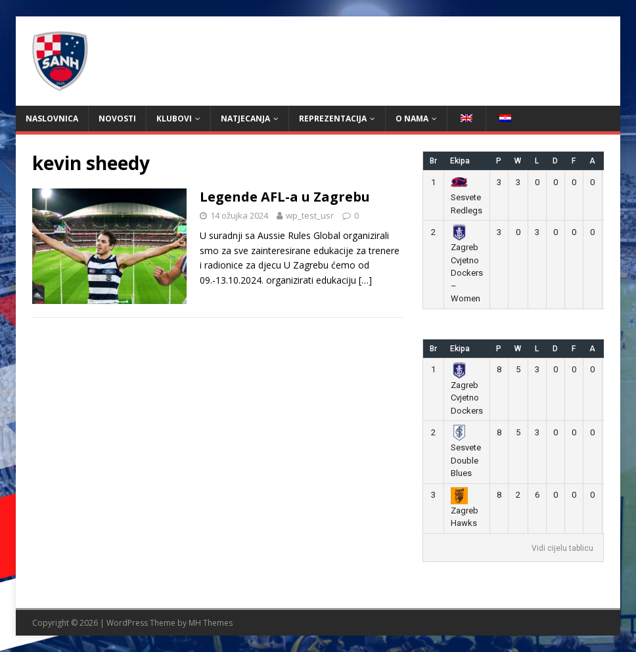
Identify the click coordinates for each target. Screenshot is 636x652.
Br (433, 160)
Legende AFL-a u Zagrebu (285, 197)
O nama (412, 118)
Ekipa (460, 160)
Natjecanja (245, 118)
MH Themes (211, 622)
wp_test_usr (310, 215)
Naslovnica (52, 118)
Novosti (117, 118)
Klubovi (174, 118)
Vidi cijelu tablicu (562, 548)
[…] (365, 280)
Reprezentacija (333, 118)
